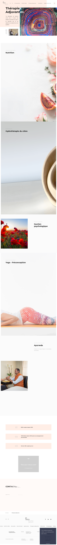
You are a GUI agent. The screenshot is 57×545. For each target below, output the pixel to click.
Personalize (48, 540)
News (45, 3)
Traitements (40, 3)
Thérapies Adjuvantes (32, 3)
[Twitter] (50, 519)
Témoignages (49, 526)
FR (12, 3)
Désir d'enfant (20, 526)
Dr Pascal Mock (17, 3)
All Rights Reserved (12, 532)
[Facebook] (45, 519)
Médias (54, 526)
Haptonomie (26, 526)
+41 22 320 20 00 (48, 3)
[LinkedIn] (48, 519)
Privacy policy (48, 543)
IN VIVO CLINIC (24, 3)
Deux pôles (13, 526)
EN (10, 3)
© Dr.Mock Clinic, (12, 531)
